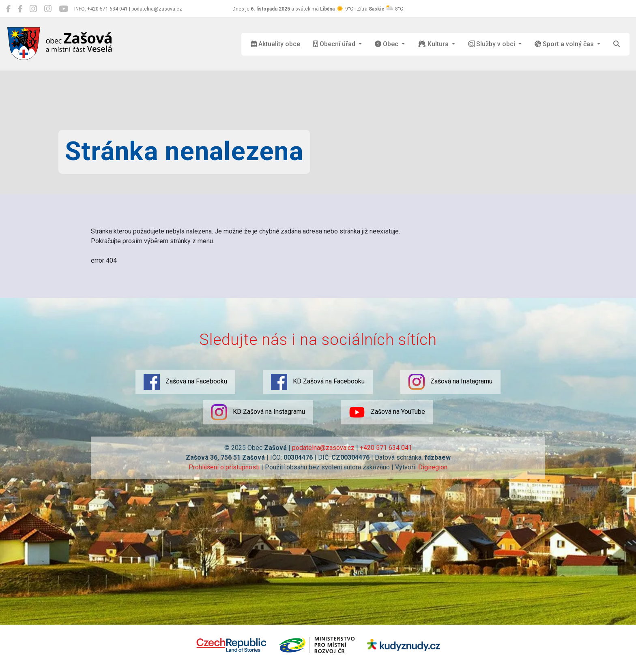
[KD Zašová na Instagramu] (48, 9)
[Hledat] (616, 44)
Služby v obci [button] (492, 44)
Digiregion (432, 467)
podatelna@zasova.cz (323, 448)
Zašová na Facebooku (185, 382)
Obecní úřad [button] (335, 44)
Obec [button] (387, 44)
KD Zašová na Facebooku (318, 382)
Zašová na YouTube (387, 412)
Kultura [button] (434, 44)
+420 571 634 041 (386, 448)
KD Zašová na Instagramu (258, 412)
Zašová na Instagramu (450, 382)
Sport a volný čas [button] (565, 44)
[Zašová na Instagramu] (33, 9)
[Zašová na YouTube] (63, 9)
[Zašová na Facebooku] (8, 9)
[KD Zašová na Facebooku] (20, 9)
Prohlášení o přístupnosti (224, 467)
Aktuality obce (275, 44)
